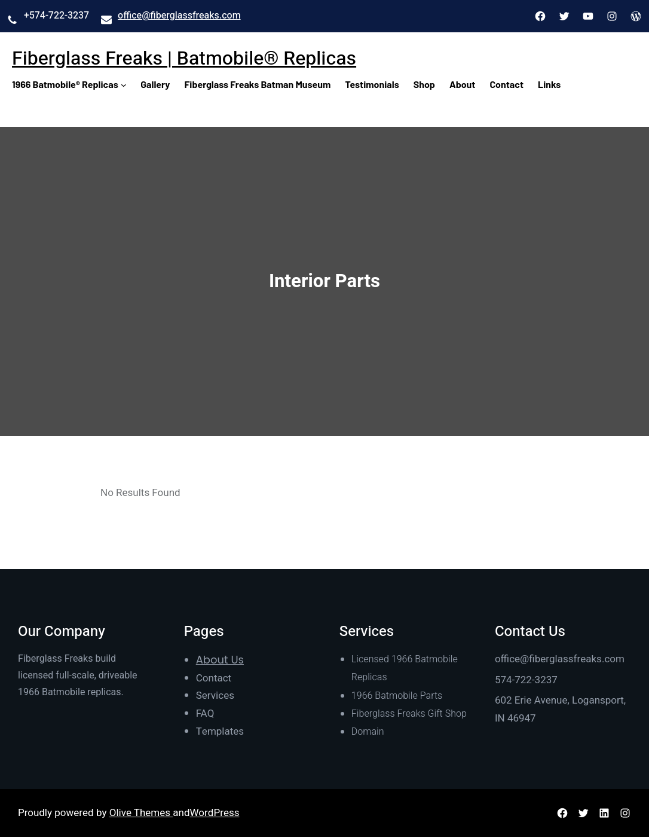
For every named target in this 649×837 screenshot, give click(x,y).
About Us (220, 659)
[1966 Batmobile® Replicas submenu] (124, 84)
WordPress (215, 812)
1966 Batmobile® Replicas (65, 84)
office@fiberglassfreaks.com (179, 15)
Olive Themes (141, 812)
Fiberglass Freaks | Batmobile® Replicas (184, 58)
